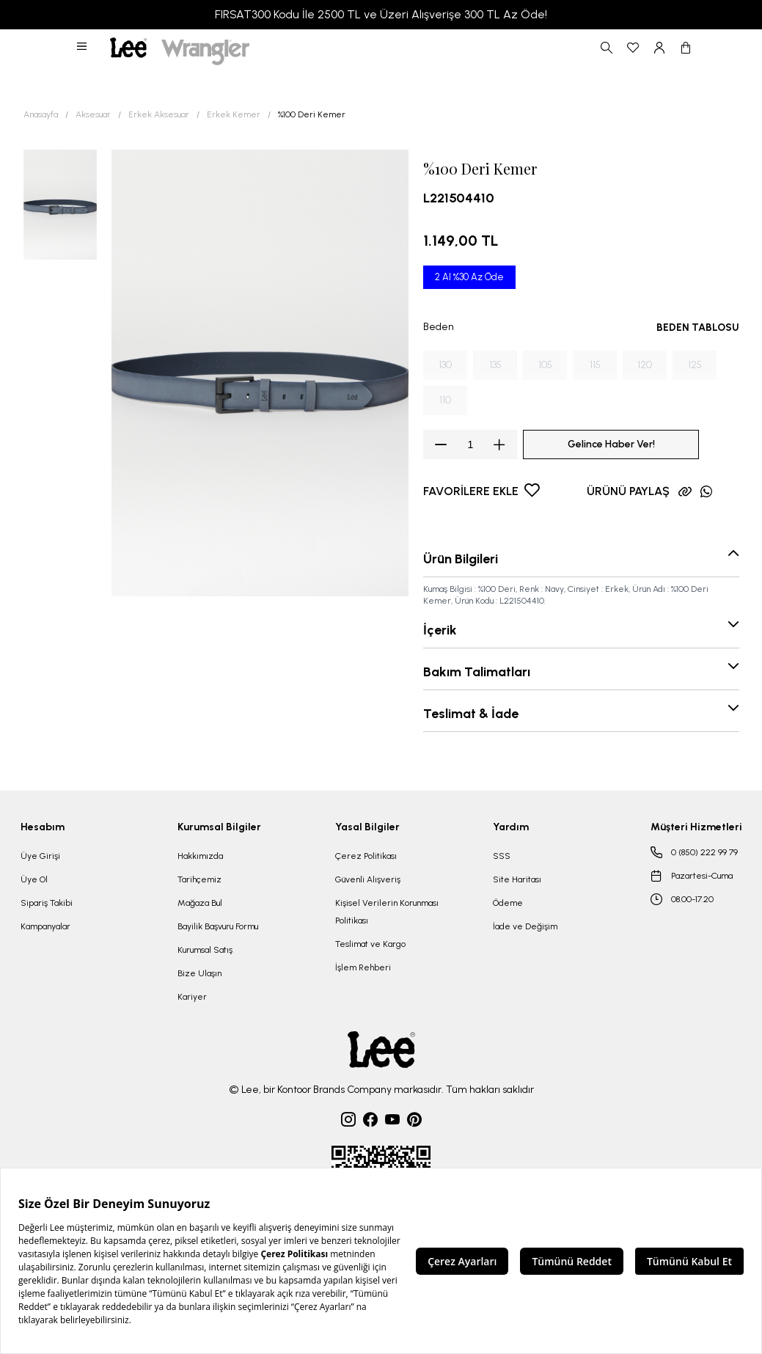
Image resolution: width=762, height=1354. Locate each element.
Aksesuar (93, 114)
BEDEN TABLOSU (697, 327)
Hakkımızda (200, 856)
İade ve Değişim (525, 926)
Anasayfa (40, 114)
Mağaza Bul (199, 903)
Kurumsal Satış (204, 950)
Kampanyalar (45, 926)
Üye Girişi (40, 856)
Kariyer (192, 997)
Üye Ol (34, 879)
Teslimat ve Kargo (370, 944)
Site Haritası (517, 879)
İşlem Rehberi (363, 967)
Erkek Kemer (233, 114)
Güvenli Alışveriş (367, 879)
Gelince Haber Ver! (611, 444)
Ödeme (508, 903)
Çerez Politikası (366, 856)
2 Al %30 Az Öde (469, 276)
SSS (501, 856)
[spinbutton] (470, 444)
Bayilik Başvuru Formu (217, 926)
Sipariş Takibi (47, 903)
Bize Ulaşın (199, 973)
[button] (82, 47)
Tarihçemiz (199, 879)
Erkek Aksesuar (158, 114)
